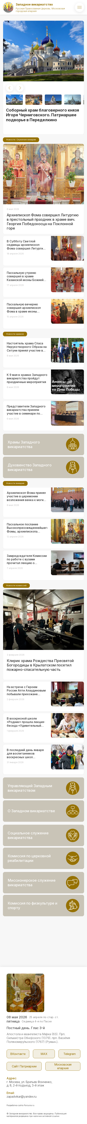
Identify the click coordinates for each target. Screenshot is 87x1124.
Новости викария (15, 483)
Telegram (69, 1054)
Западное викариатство (34, 4)
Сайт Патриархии (24, 1066)
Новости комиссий (16, 585)
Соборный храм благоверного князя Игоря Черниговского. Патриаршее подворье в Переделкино (42, 115)
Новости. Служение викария (21, 139)
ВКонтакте (18, 1054)
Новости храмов (15, 334)
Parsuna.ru (29, 1105)
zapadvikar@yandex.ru (22, 1096)
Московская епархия (62, 1066)
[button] (9, 88)
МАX (44, 1054)
